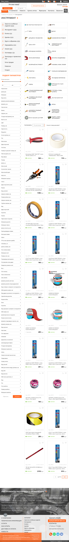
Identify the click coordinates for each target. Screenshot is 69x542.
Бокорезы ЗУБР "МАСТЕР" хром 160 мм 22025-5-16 (34, 154)
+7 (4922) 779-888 (55, 526)
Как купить (5, 526)
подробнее (35, 539)
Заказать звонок (62, 5)
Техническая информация (11, 521)
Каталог (27, 518)
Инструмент (27, 522)
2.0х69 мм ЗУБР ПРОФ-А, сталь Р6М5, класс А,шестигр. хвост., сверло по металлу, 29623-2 (57, 225)
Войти (65, 1)
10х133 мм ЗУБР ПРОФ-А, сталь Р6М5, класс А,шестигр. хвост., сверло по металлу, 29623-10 (57, 190)
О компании (6, 518)
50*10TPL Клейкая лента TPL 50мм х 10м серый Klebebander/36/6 (33, 399)
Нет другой (20, 8)
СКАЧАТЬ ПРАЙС (55, 518)
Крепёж (26, 526)
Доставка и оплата (8, 529)
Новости (4, 531)
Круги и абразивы (29, 528)
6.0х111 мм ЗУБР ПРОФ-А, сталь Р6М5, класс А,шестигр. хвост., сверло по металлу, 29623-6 (57, 434)
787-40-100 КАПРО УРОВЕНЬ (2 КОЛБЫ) (34, 467)
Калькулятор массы (38, 6)
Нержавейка (27, 530)
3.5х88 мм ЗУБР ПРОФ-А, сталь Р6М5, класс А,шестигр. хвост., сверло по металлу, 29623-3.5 (34, 294)
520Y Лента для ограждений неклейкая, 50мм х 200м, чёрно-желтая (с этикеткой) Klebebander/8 (33, 434)
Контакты (53, 523)
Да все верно (7, 8)
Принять (35, 536)
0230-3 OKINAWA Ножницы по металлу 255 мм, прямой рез (34, 189)
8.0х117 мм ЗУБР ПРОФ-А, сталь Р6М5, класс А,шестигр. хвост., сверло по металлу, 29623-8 (57, 468)
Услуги (4, 523)
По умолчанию (37, 125)
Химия (26, 532)
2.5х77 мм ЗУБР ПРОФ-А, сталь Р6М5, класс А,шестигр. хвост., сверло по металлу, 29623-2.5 (34, 260)
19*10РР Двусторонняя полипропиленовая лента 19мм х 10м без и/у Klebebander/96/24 (34, 226)
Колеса (26, 524)
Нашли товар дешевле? (53, 125)
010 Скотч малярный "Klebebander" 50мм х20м (56, 154)
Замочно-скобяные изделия (32, 520)
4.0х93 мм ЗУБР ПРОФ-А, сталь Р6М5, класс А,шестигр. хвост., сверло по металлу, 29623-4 (34, 364)
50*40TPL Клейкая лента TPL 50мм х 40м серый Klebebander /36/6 (57, 399)
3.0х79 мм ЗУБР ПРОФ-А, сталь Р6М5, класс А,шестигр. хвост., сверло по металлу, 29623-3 (57, 260)
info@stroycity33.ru (56, 529)
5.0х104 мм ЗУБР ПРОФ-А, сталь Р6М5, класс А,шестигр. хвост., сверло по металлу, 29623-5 (57, 364)
